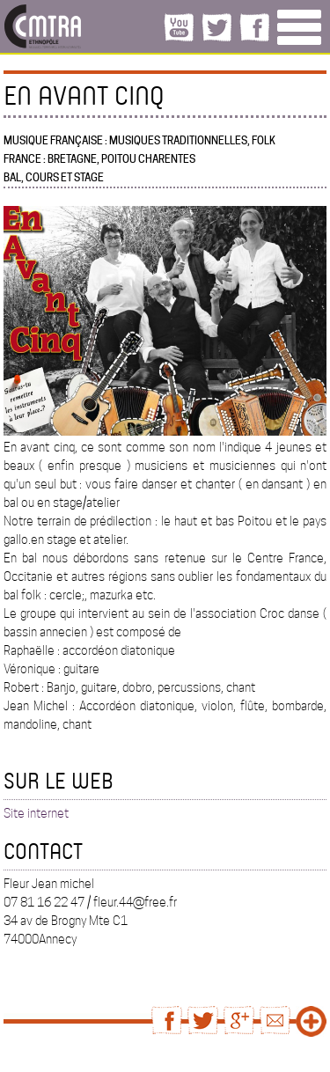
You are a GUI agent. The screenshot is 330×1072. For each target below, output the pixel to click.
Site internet (36, 813)
